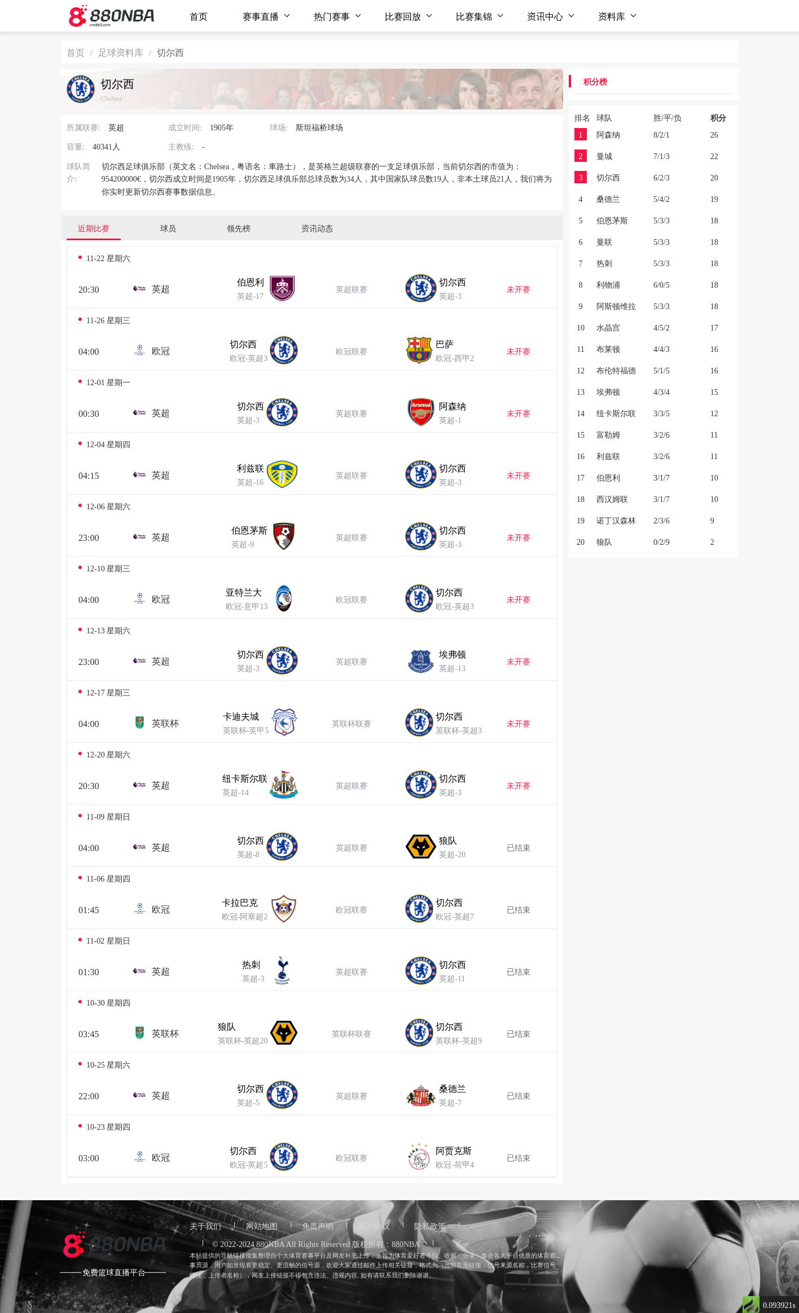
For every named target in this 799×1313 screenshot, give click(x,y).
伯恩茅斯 (249, 529)
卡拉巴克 (240, 902)
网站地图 (262, 1225)
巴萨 (445, 343)
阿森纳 (452, 405)
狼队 (448, 840)
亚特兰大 (244, 591)
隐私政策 (430, 1225)
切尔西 (452, 281)
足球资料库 (120, 52)
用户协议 (374, 1225)
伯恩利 (250, 281)
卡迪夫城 (241, 715)
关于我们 (205, 1225)
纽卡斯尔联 (244, 778)
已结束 (518, 847)
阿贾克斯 (454, 1150)
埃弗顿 (452, 653)
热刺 (251, 964)
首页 (199, 16)
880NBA (270, 1243)
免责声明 (317, 1225)
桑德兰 (452, 1088)
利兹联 (250, 467)
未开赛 (518, 288)
